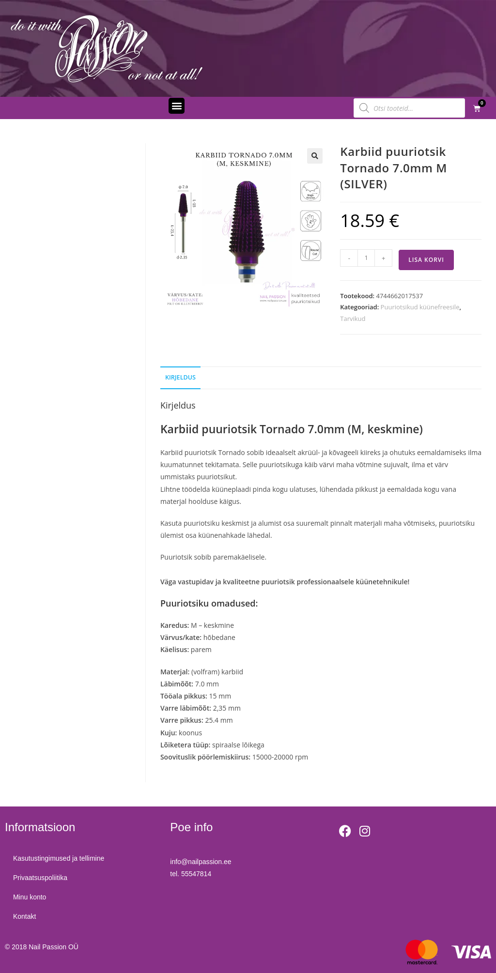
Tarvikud (352, 318)
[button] (177, 106)
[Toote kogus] (366, 258)
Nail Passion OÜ (53, 947)
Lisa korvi (426, 260)
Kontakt (26, 916)
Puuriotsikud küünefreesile (420, 307)
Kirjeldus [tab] (180, 377)
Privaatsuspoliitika (42, 878)
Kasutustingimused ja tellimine (60, 858)
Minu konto (31, 897)
